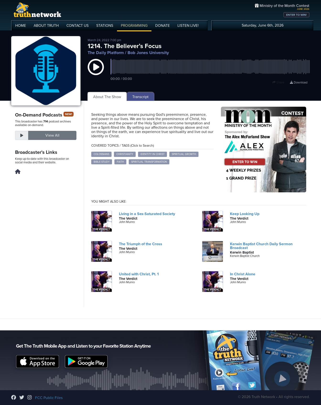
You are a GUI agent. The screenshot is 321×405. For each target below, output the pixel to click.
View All (52, 135)
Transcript (140, 96)
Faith (120, 161)
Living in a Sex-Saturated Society (147, 213)
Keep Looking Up (244, 213)
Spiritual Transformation (149, 161)
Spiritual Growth (184, 154)
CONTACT (77, 25)
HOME (20, 25)
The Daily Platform (106, 52)
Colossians (101, 154)
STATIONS (104, 25)
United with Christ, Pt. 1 (139, 274)
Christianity (124, 154)
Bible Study (102, 161)
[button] (96, 71)
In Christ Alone (242, 274)
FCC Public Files (49, 397)
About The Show (107, 96)
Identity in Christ (152, 154)
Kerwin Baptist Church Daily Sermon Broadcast (261, 246)
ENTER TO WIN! (296, 15)
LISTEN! (188, 25)
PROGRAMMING (134, 25)
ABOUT (46, 25)
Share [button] (278, 82)
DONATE (162, 25)
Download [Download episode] (298, 82)
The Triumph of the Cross (140, 244)
